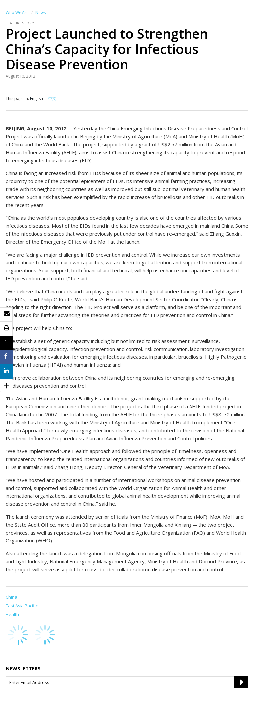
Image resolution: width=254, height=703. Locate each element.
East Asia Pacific (22, 606)
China (11, 597)
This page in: (17, 98)
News (40, 12)
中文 (52, 98)
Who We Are (17, 12)
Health (12, 614)
